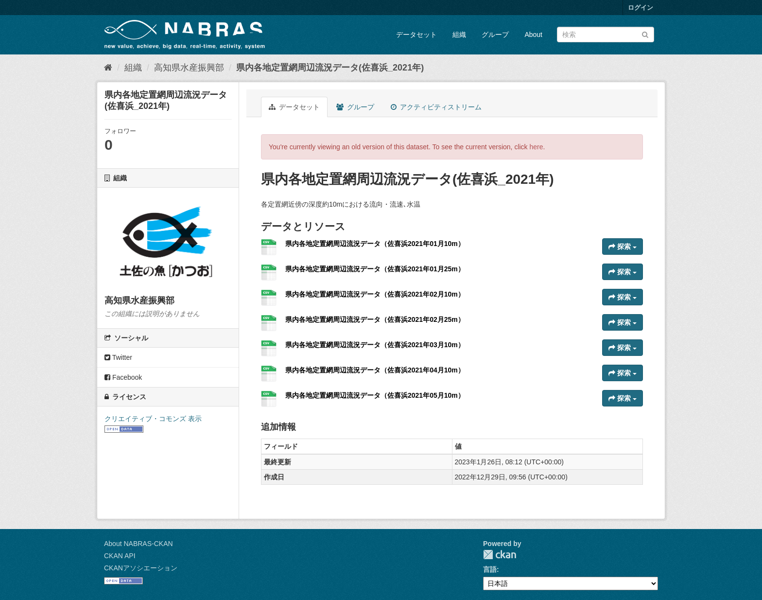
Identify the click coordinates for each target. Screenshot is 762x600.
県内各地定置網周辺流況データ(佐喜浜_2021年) (330, 67)
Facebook (123, 377)
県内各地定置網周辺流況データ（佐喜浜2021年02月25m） (375, 319)
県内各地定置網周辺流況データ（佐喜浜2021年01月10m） (375, 243)
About (533, 34)
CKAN (499, 554)
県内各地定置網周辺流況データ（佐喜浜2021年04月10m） (375, 370)
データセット (416, 34)
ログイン (640, 7)
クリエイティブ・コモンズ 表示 (153, 419)
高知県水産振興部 (189, 67)
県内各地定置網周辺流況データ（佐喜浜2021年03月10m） (375, 345)
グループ (495, 34)
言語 (490, 569)
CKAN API (120, 556)
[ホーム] (108, 67)
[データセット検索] (605, 34)
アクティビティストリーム (436, 107)
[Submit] (645, 34)
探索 (622, 246)
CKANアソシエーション (140, 568)
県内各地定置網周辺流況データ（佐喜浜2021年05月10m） (375, 395)
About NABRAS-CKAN (138, 543)
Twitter (118, 357)
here (536, 147)
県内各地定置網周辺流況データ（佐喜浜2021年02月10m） (375, 294)
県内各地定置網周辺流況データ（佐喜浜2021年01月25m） (375, 269)
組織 (459, 34)
